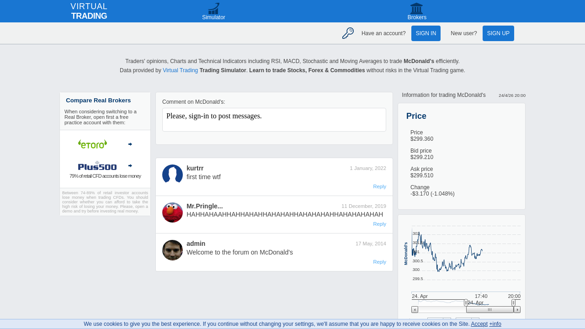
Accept (479, 324)
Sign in (426, 33)
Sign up (498, 33)
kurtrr (194, 168)
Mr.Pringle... (204, 206)
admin (195, 243)
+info (495, 324)
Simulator (213, 17)
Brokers (417, 17)
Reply (379, 186)
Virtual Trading (180, 70)
